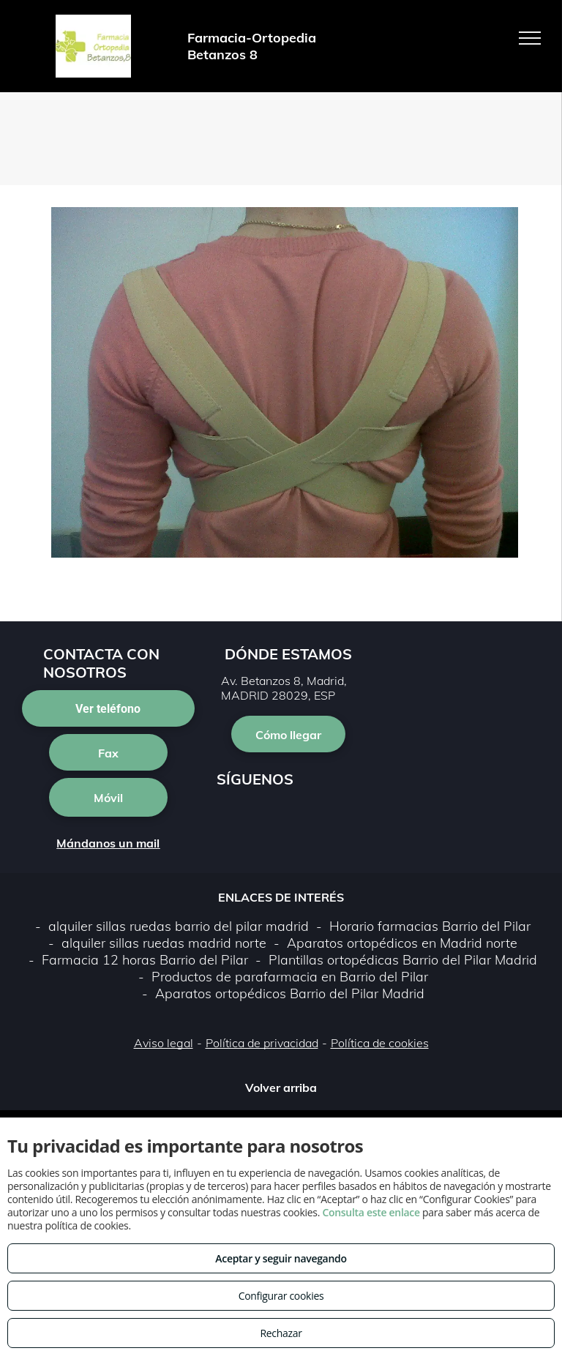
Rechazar (280, 1333)
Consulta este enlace (370, 1212)
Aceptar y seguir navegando (280, 1258)
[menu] (530, 38)
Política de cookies (380, 1043)
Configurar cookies (281, 1296)
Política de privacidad (262, 1043)
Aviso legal (163, 1043)
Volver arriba (281, 1087)
